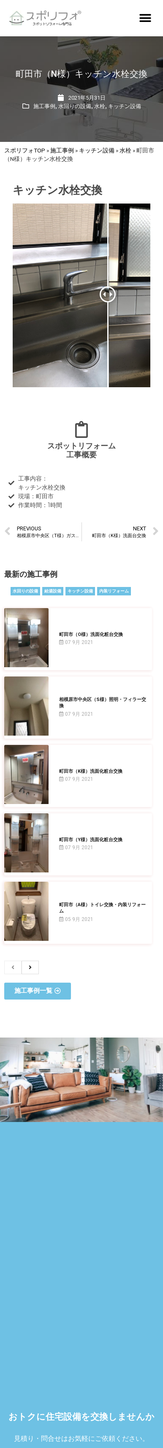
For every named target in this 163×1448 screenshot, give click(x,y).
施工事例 (44, 106)
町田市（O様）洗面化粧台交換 (91, 634)
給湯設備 (52, 591)
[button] (145, 17)
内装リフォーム (114, 591)
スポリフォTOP (24, 150)
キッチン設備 (124, 106)
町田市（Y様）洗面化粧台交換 (90, 839)
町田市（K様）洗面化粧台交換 (90, 771)
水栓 (99, 106)
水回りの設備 (74, 106)
